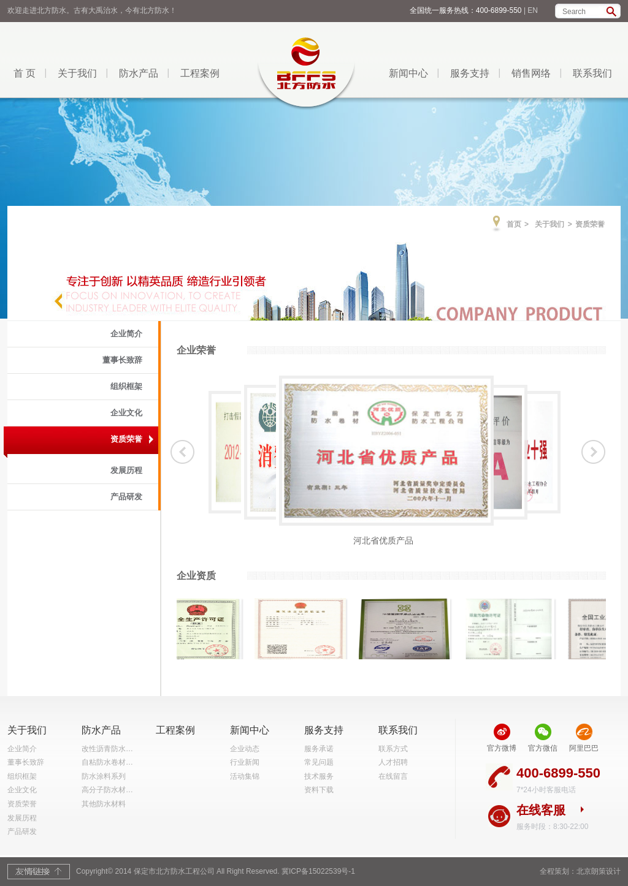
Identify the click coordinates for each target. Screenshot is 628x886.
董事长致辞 (122, 360)
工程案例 (200, 73)
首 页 (24, 73)
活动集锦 (244, 776)
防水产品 (138, 73)
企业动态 (244, 748)
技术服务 (319, 776)
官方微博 (501, 748)
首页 (514, 224)
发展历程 (126, 470)
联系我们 (592, 73)
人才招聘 (393, 762)
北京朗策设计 (598, 871)
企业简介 (126, 333)
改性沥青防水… (107, 748)
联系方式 (393, 748)
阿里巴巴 (584, 748)
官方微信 (542, 748)
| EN (531, 10)
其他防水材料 (104, 804)
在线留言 (393, 776)
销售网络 (531, 73)
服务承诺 (319, 748)
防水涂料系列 (104, 776)
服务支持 (469, 73)
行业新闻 (244, 762)
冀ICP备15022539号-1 (318, 871)
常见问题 (319, 762)
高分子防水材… (107, 790)
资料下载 (319, 790)
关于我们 (77, 73)
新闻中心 (408, 73)
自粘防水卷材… (107, 762)
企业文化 (126, 412)
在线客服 (540, 810)
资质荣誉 (126, 439)
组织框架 (126, 386)
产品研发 (126, 496)
